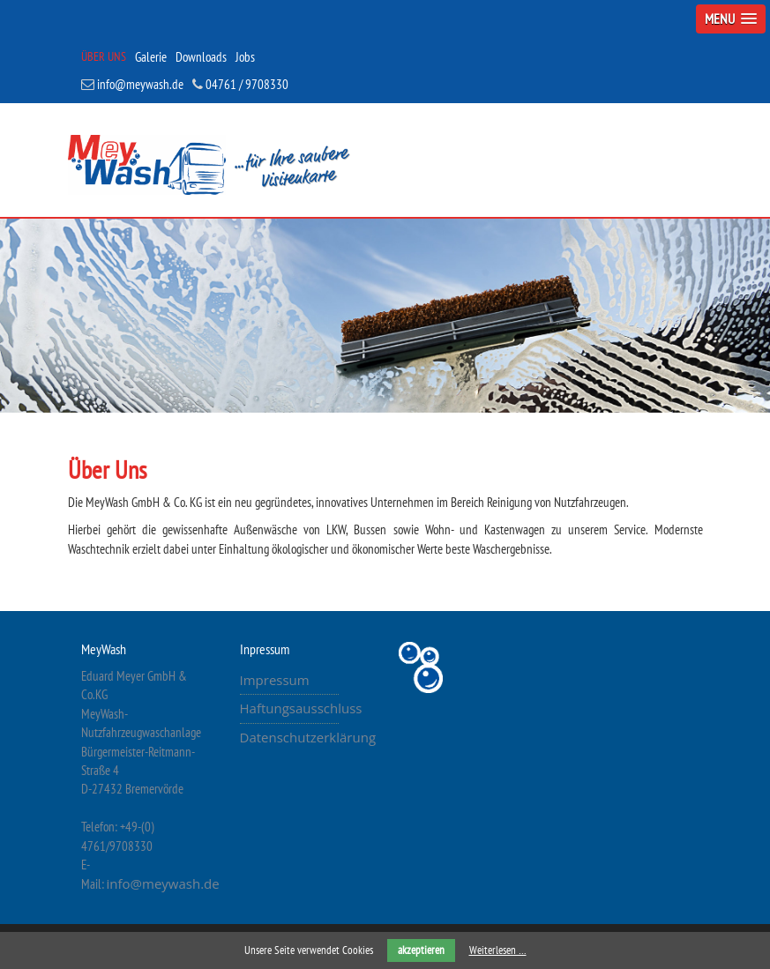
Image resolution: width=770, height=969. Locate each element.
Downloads (201, 56)
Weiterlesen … (498, 950)
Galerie (151, 56)
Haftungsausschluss (301, 708)
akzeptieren (421, 950)
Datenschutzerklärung (308, 737)
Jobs (245, 56)
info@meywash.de (132, 84)
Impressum (275, 680)
